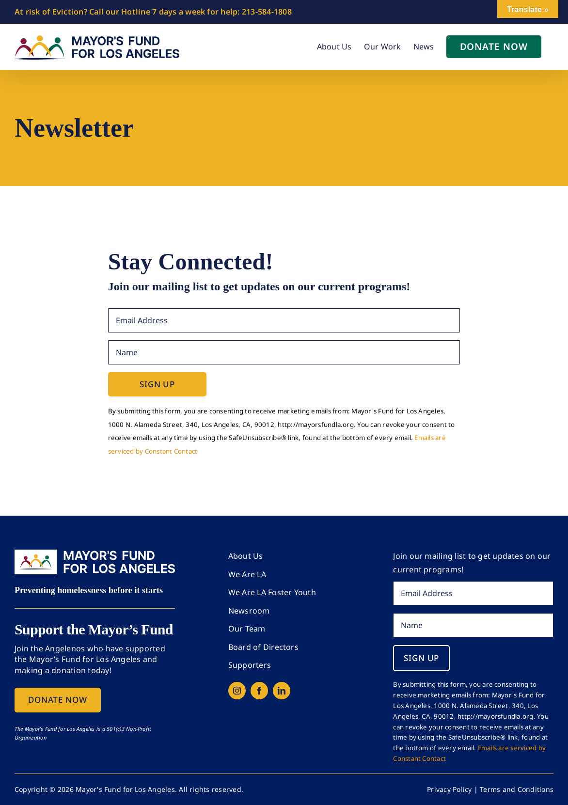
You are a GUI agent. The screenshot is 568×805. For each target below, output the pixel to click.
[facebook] (259, 690)
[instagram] (237, 690)
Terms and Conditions (516, 789)
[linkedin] (281, 690)
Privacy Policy (449, 789)
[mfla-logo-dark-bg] (95, 553)
